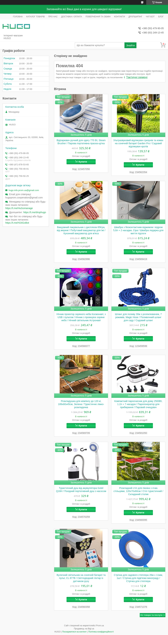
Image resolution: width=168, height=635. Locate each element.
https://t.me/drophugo (34, 212)
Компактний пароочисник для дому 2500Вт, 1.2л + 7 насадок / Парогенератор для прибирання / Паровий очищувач (138, 404)
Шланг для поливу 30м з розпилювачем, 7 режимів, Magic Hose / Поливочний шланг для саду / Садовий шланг (138, 317)
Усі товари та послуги (151, 615)
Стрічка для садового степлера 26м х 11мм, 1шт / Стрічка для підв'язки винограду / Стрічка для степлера (138, 578)
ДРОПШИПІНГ (135, 16)
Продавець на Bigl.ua (84, 628)
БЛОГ (161, 16)
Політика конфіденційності (101, 632)
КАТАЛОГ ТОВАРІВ (35, 16)
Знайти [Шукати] (130, 45)
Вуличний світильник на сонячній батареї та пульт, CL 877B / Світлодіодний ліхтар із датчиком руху (81, 578)
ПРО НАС (53, 16)
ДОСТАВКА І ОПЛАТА (71, 16)
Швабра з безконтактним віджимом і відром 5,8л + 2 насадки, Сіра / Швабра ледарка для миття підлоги (138, 230)
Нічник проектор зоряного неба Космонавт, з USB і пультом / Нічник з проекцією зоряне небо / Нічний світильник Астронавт (81, 317)
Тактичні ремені (136, 77)
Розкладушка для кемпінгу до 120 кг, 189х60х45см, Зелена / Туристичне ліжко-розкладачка (81, 404)
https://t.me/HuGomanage (19, 208)
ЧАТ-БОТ (150, 16)
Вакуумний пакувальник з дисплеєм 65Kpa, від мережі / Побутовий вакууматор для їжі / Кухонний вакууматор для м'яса (81, 230)
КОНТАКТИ (119, 16)
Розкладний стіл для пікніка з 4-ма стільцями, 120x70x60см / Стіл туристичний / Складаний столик (138, 491)
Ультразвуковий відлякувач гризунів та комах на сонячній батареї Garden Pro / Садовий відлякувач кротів (138, 143)
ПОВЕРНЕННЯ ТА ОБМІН (98, 16)
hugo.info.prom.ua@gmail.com (24, 190)
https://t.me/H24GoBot (17, 222)
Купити (83, 161)
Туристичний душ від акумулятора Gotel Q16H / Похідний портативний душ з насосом (81, 489)
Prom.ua (100, 625)
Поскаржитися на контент (74, 632)
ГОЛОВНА (18, 16)
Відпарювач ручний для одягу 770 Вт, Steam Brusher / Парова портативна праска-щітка (81, 142)
